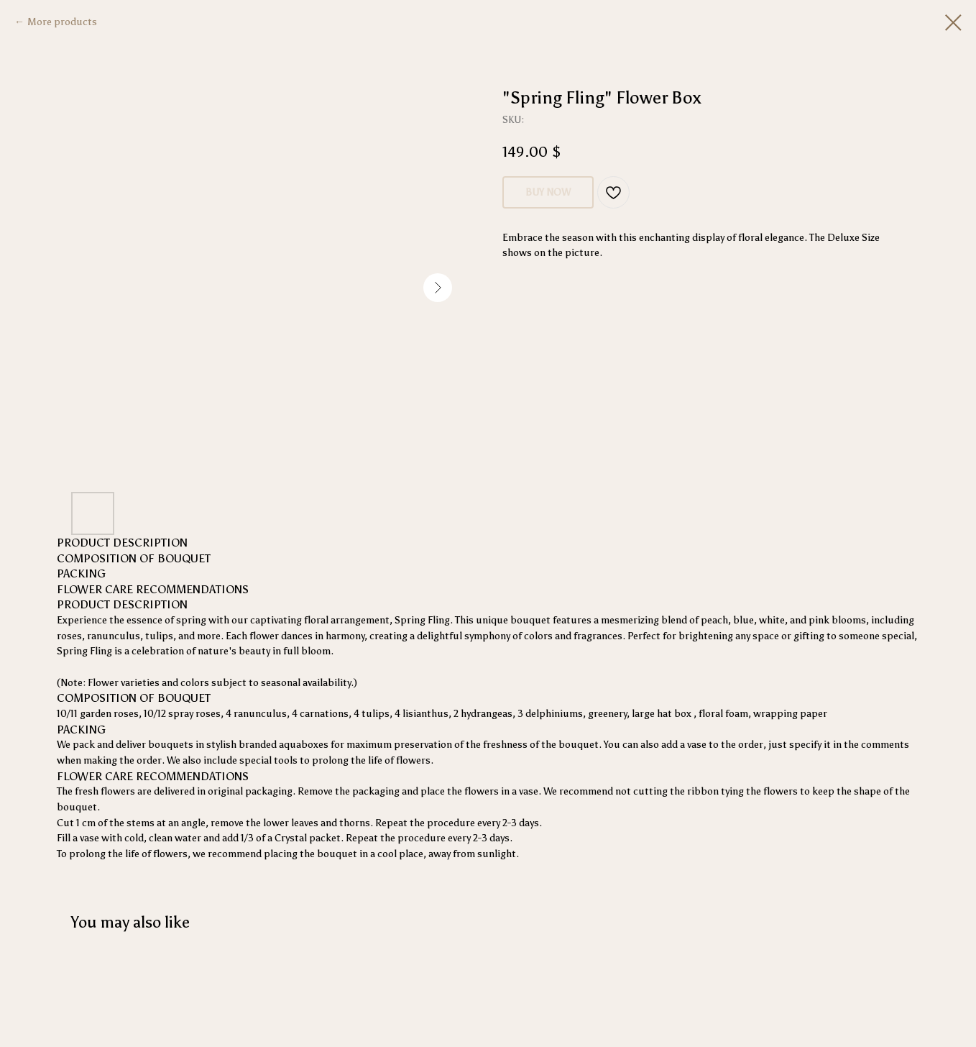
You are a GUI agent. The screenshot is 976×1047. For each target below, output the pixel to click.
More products (62, 22)
